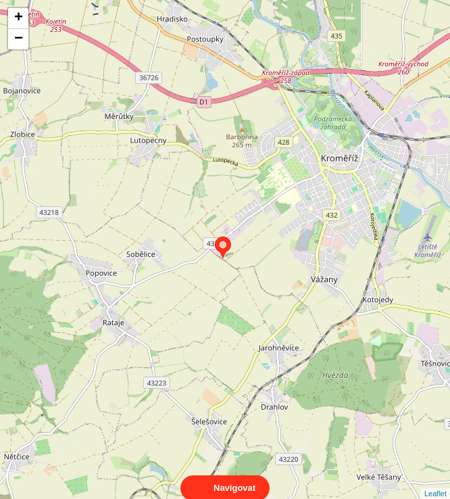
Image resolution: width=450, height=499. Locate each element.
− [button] (18, 39)
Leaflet (435, 481)
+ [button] (18, 18)
